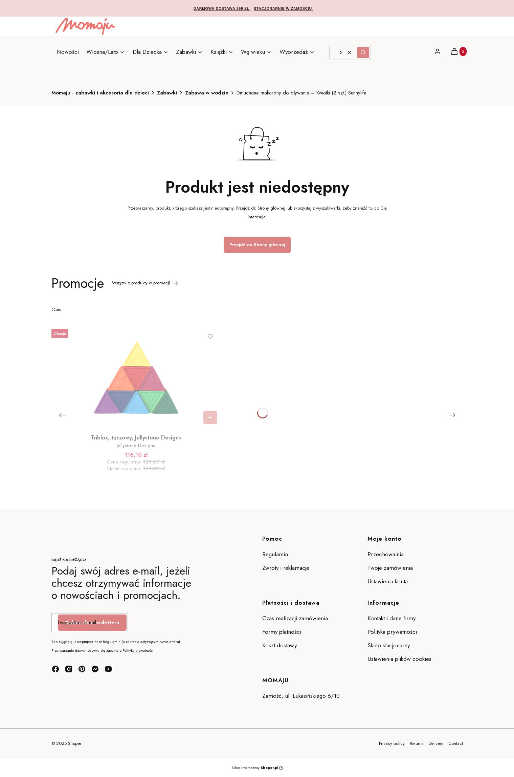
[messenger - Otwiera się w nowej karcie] (95, 669)
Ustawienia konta (387, 581)
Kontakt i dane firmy (391, 618)
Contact (455, 743)
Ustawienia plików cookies (400, 659)
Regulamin (275, 554)
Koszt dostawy (279, 645)
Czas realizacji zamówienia (295, 618)
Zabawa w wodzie (206, 92)
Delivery (435, 743)
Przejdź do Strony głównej (257, 244)
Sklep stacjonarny (388, 645)
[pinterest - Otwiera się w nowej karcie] (82, 669)
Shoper (74, 743)
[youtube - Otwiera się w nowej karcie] (108, 669)
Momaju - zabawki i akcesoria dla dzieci (100, 92)
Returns (416, 743)
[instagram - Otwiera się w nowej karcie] (69, 669)
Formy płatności (281, 632)
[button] (363, 52)
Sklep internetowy (254, 767)
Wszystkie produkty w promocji (145, 283)
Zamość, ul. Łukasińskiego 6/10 (301, 696)
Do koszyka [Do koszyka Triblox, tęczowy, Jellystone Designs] (210, 417)
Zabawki (167, 92)
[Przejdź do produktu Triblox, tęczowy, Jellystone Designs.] (136, 377)
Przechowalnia (385, 554)
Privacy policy (392, 743)
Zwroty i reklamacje (285, 568)
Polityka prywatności (392, 632)
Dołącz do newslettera (92, 622)
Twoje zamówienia (390, 568)
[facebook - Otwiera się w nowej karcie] (55, 669)
